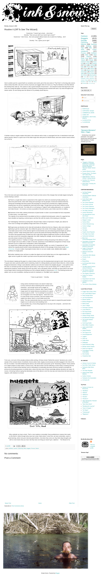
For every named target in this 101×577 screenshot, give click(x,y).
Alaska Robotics (86, 330)
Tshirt (82, 70)
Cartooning (20, 448)
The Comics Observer (88, 206)
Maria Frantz (85, 303)
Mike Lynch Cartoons (87, 218)
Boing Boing (85, 261)
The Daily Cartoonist (87, 210)
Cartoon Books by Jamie (88, 171)
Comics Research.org (88, 224)
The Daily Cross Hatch (88, 234)
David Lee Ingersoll (87, 348)
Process (33, 448)
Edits (82, 67)
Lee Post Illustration (87, 297)
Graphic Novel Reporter (88, 232)
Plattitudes (85, 342)
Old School (84, 75)
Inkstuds (84, 228)
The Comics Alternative (88, 208)
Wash (89, 81)
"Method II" (85, 394)
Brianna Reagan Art (87, 301)
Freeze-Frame (90, 73)
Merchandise (93, 75)
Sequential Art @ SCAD (88, 279)
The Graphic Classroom (88, 273)
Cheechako (84, 72)
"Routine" (84, 396)
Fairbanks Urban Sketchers (87, 78)
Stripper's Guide (86, 220)
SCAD (87, 63)
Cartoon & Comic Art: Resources (87, 388)
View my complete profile (92, 446)
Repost (88, 56)
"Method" (84, 392)
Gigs (82, 48)
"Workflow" (85, 390)
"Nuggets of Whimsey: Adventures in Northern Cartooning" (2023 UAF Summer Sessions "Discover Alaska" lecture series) (88, 166)
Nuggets (28, 448)
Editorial (83, 44)
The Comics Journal (87, 204)
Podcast (84, 83)
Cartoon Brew (86, 222)
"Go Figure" (85, 410)
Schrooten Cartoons (87, 307)
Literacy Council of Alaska (89, 363)
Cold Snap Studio (86, 323)
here (55, 270)
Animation (91, 76)
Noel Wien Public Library (88, 365)
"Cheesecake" (86, 412)
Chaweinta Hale (86, 356)
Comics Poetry (84, 80)
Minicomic (92, 80)
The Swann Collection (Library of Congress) (88, 270)
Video (82, 73)
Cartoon (15, 448)
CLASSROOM (86, 122)
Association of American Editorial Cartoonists (88, 242)
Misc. (90, 48)
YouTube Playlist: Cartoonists (86, 193)
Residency (83, 81)
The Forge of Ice (86, 332)
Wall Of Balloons (86, 313)
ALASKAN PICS (86, 120)
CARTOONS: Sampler (88, 110)
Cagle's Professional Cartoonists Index (87, 249)
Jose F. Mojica (86, 305)
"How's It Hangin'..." (87, 408)
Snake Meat (85, 340)
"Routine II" (85, 398)
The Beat (84, 230)
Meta (25, 448)
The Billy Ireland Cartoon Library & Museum (88, 267)
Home (40, 503)
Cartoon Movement (87, 212)
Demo (95, 67)
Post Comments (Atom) (18, 506)
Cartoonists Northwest (88, 236)
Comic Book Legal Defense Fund (87, 199)
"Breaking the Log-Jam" (88, 406)
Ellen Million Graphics (88, 325)
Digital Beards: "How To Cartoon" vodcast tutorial (88, 177)
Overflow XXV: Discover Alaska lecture (88, 180)
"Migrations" (85, 414)
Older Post (72, 503)
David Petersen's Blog (88, 344)
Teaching (94, 44)
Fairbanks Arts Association (89, 378)
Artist (82, 49)
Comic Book (90, 83)
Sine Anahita (85, 354)
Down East (84, 58)
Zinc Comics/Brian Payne (89, 293)
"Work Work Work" (87, 404)
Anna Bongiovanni (87, 334)
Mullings (88, 46)
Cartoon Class (85, 62)
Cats (85, 76)
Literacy (92, 68)
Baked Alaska (90, 70)
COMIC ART (85, 115)
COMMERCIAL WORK (88, 112)
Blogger (58, 573)
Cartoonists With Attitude (88, 255)
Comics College (86, 226)
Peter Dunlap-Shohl (87, 295)
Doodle (84, 41)
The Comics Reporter (88, 202)
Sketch (37, 448)
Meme (95, 81)
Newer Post (8, 503)
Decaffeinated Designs (88, 317)
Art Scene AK (85, 380)
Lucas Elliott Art (86, 309)
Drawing (94, 63)
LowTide (92, 65)
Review (92, 72)
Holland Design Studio (88, 315)
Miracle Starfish (86, 299)
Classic (85, 68)
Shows (91, 60)
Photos (88, 67)
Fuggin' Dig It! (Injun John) (89, 291)
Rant (95, 55)
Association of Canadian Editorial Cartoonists (88, 245)
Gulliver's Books (86, 376)
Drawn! (84, 259)
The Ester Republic (87, 370)
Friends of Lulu (86, 257)
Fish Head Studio (86, 311)
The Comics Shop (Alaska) (89, 284)
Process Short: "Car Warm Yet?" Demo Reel (89, 174)
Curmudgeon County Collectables (87, 351)
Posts (84, 97)
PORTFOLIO (85, 109)
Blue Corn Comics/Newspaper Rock (89, 238)
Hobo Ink (84, 338)
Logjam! (84, 336)
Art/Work (11, 448)
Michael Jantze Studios (88, 346)
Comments (85, 100)
